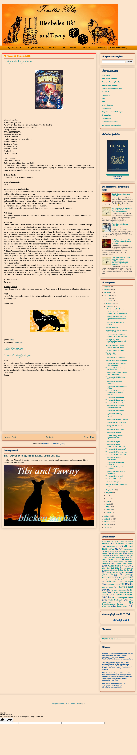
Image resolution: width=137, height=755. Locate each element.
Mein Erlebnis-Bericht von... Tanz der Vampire (116, 331)
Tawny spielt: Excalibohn (115, 400)
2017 (107, 527)
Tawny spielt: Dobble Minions (114, 382)
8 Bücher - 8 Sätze (124, 544)
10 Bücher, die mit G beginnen (114, 426)
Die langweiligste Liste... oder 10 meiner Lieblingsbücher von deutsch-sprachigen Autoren (121, 260)
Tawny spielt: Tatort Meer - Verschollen (116, 368)
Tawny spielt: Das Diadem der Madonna (116, 364)
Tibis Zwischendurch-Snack (117, 603)
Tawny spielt (19, 342)
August (109, 493)
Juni (108, 498)
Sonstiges (128, 582)
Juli (107, 495)
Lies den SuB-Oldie (110, 568)
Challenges (101, 47)
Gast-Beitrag (118, 561)
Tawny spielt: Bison (113, 432)
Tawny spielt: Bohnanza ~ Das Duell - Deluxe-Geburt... (115, 392)
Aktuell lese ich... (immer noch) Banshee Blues (115, 346)
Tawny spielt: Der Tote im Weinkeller (115, 472)
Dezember (110, 301)
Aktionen (73, 47)
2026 (107, 287)
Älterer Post (89, 437)
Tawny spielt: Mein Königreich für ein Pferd (116, 445)
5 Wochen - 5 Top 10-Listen (113, 541)
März (108, 507)
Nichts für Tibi (108, 578)
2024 (107, 293)
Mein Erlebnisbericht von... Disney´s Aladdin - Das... (116, 335)
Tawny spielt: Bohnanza (115, 410)
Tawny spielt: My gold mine (116, 452)
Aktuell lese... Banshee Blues (117, 360)
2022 (107, 298)
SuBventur (111, 584)
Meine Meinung (109, 574)
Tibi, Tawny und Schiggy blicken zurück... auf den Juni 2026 (32, 456)
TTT (122, 584)
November (110, 304)
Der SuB (52, 47)
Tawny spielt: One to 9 (115, 476)
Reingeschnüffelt (111, 579)
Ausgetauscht (128, 549)
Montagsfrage (123, 576)
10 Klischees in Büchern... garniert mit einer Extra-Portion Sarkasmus (122, 210)
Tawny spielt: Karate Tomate (117, 419)
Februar (109, 510)
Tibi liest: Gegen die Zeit (115, 350)
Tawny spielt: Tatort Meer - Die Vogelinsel (116, 373)
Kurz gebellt (115, 565)
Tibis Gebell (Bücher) (35, 47)
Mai (107, 501)
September (110, 490)
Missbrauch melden (111, 639)
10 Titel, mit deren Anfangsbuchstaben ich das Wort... (116, 341)
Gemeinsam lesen (124, 563)
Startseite (49, 437)
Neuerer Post (10, 437)
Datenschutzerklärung (118, 47)
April (108, 504)
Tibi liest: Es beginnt (113, 482)
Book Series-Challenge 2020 (121, 195)
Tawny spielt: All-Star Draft (116, 422)
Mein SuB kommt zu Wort (118, 572)
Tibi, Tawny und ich (13, 47)
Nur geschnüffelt (126, 578)
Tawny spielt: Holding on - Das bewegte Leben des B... (116, 318)
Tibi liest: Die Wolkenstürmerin (113, 354)
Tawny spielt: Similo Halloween (113, 458)
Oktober (109, 306)
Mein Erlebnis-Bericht (123, 570)
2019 (107, 522)
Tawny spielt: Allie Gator (115, 358)
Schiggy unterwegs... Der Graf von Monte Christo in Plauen (121, 241)
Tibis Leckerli (124, 594)
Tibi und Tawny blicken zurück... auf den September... (114, 437)
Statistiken (87, 47)
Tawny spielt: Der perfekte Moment (116, 467)
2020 (107, 519)
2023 (107, 295)
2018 (107, 524)
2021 (107, 516)
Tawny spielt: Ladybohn (115, 397)
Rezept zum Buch (127, 579)
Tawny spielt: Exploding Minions (115, 463)
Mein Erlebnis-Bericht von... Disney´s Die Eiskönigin (116, 312)
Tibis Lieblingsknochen (122, 597)
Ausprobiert (109, 551)
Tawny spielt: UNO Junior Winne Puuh (115, 378)
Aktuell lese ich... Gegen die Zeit (116, 485)
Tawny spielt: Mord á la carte (115, 323)
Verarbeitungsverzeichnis (111, 125)
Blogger (82, 704)
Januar (109, 512)
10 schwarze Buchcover (115, 309)
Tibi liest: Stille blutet (114, 479)
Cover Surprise (120, 555)
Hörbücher (106, 95)
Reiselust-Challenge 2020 (120, 225)
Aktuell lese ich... (112, 327)
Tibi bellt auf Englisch (118, 590)
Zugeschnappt (122, 606)
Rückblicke (111, 582)
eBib (63, 47)
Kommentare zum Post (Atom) (53, 444)
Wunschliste (107, 606)
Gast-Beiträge (107, 105)
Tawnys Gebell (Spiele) (111, 82)
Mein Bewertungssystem (112, 88)
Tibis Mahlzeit (115, 600)
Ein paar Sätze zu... (117, 558)
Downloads (106, 118)
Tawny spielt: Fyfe (113, 442)
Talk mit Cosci (107, 587)
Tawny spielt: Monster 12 (116, 455)
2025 (107, 290)
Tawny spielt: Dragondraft (116, 449)
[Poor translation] (9, 720)
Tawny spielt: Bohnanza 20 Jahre (116, 387)
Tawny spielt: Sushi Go (115, 430)
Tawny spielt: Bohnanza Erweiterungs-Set (115, 406)
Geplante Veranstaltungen (112, 112)
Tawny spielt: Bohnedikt (115, 403)
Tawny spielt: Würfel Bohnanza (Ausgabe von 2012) (116, 415)
